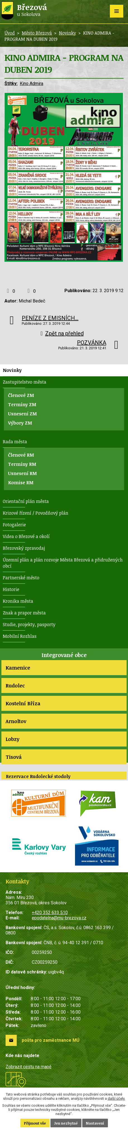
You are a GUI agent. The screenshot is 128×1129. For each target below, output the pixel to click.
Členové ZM (21, 395)
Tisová (14, 757)
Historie (11, 589)
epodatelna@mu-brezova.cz (59, 917)
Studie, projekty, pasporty (29, 624)
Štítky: (11, 83)
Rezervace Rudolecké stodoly (38, 776)
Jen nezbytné (66, 1123)
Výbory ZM (20, 423)
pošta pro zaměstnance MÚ (50, 1040)
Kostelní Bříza (23, 703)
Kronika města (18, 601)
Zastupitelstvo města (24, 382)
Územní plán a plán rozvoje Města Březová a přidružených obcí (63, 563)
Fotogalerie (14, 525)
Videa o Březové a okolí (26, 536)
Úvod (9, 33)
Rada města (15, 441)
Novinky (67, 33)
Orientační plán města (26, 501)
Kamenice (18, 667)
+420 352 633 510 (50, 912)
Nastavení (95, 1123)
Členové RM (21, 455)
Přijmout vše (35, 1123)
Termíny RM (22, 464)
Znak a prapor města (24, 613)
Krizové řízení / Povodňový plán (35, 513)
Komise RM (20, 482)
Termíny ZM (22, 404)
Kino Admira (31, 83)
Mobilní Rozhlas (20, 636)
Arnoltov (16, 721)
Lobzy (12, 739)
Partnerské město (21, 578)
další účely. (116, 1098)
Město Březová (37, 33)
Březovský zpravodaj (24, 548)
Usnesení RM (22, 473)
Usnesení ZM (22, 414)
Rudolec (15, 685)
